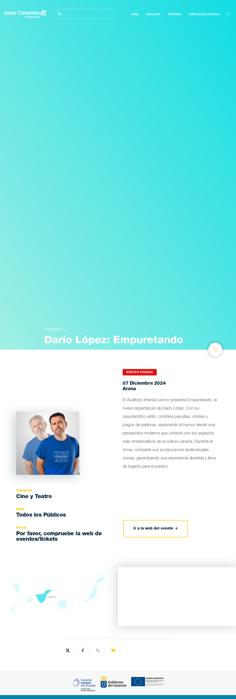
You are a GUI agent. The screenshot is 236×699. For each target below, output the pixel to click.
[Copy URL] (98, 650)
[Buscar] (84, 14)
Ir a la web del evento (155, 529)
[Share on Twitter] (68, 650)
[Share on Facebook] (83, 650)
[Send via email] (113, 650)
